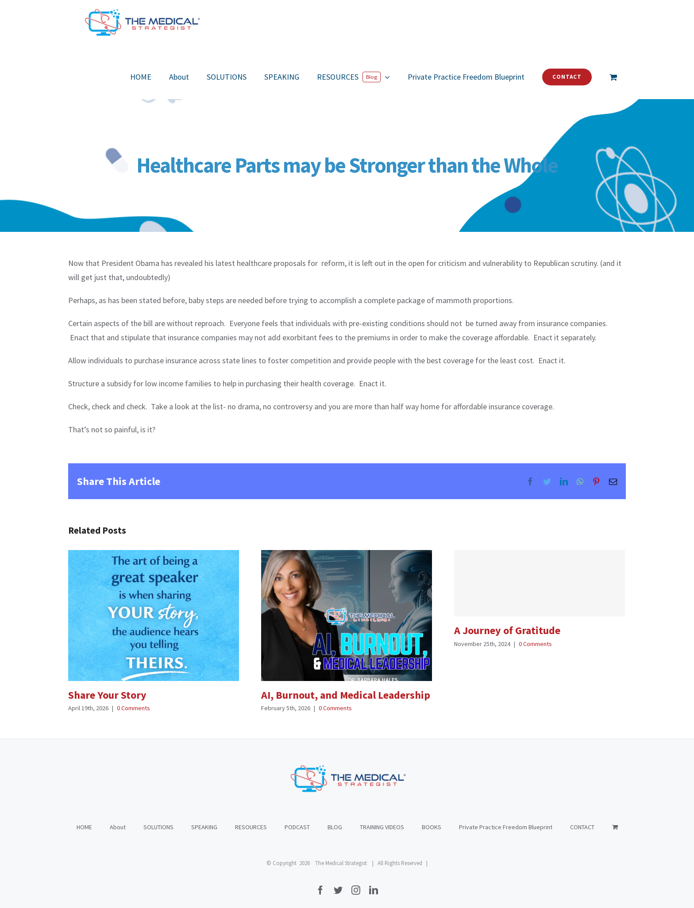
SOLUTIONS (158, 818)
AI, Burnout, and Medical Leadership (345, 695)
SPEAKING (204, 818)
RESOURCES (251, 818)
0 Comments (133, 708)
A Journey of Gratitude (507, 630)
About (118, 818)
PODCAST (297, 818)
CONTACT (582, 818)
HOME (84, 818)
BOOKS (431, 818)
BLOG (335, 818)
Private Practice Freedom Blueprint (505, 818)
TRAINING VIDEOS (382, 818)
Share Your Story (107, 695)
